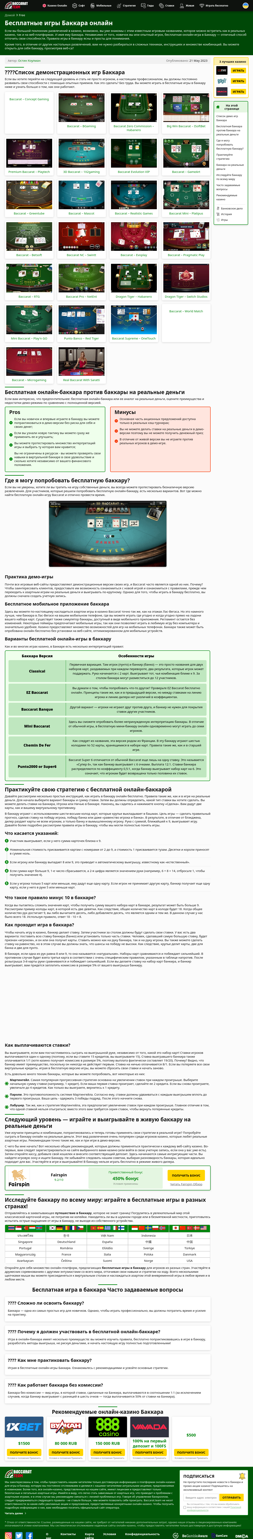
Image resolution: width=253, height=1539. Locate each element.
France (66, 1254)
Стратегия (129, 5)
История (226, 214)
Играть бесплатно (217, 5)
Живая (190, 5)
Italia (107, 1254)
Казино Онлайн (57, 5)
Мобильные (103, 5)
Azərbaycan (25, 1261)
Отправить (231, 1497)
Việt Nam (107, 1235)
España (107, 1242)
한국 (66, 1235)
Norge (148, 1261)
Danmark (189, 1254)
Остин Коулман (29, 60)
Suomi (107, 1261)
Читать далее (14, 1513)
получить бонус (186, 1175)
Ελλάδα (107, 1248)
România (66, 1248)
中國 (148, 1242)
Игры (224, 219)
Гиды (150, 5)
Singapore (25, 1242)
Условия (109, 1534)
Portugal (25, 1248)
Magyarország (25, 1254)
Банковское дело (232, 208)
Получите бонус (24, 1452)
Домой (10, 15)
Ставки (169, 5)
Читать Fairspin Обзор (186, 1184)
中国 (190, 1242)
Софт (82, 5)
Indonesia (148, 1235)
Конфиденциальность (142, 1534)
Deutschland (66, 1242)
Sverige (148, 1248)
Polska (148, 1254)
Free (22, 15)
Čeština (66, 1261)
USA (190, 1261)
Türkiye (189, 1248)
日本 (190, 1235)
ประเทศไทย (25, 1235)
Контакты (68, 1534)
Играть (238, 70)
